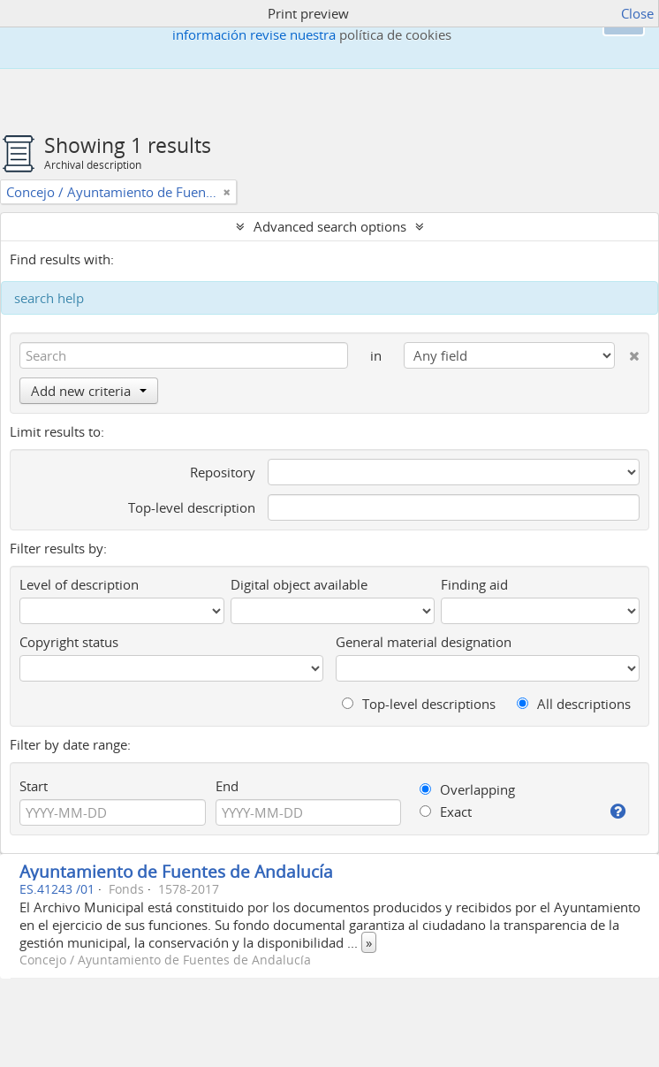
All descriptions (574, 704)
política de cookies (395, 34)
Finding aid (474, 584)
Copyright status (68, 642)
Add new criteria (89, 391)
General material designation (423, 642)
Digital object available (299, 584)
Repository (222, 472)
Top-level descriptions (419, 704)
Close (637, 13)
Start (33, 786)
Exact (446, 811)
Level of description (79, 584)
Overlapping (467, 789)
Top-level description (191, 507)
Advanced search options (330, 226)
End (227, 786)
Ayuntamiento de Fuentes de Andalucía (176, 871)
